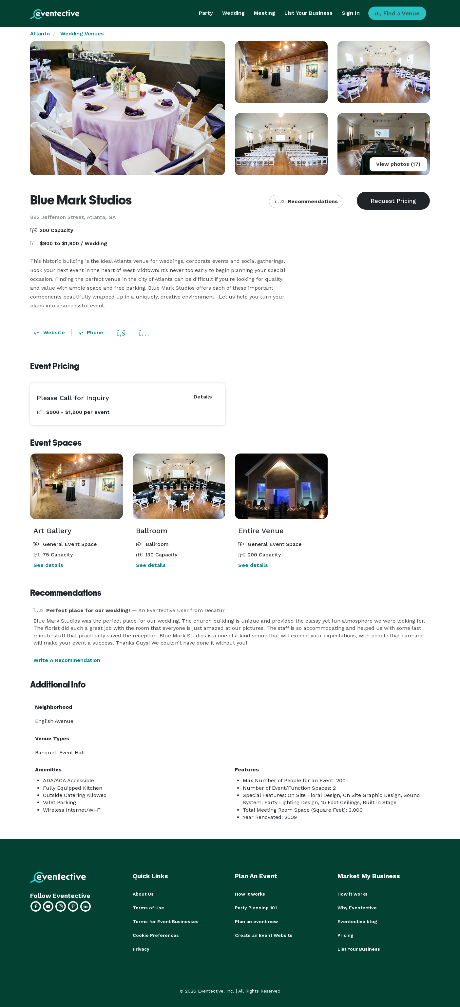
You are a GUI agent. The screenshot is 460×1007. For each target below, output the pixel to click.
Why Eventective (357, 907)
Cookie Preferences (156, 935)
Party (206, 13)
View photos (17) (398, 164)
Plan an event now (256, 921)
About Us (143, 894)
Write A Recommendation (66, 660)
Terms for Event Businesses (166, 921)
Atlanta (40, 33)
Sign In (351, 13)
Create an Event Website (264, 935)
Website (49, 332)
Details (203, 397)
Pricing (345, 935)
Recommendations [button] (306, 201)
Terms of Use (148, 907)
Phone (90, 332)
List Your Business (308, 13)
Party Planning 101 (256, 907)
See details (48, 565)
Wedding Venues (82, 33)
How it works (250, 894)
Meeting (264, 13)
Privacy (141, 949)
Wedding (233, 13)
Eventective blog (357, 921)
